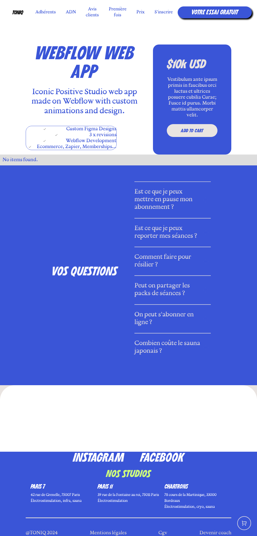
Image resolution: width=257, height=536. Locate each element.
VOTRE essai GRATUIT (214, 12)
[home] (18, 12)
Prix (140, 12)
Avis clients (92, 12)
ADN (71, 12)
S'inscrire (163, 12)
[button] (244, 523)
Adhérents (45, 12)
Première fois (118, 12)
